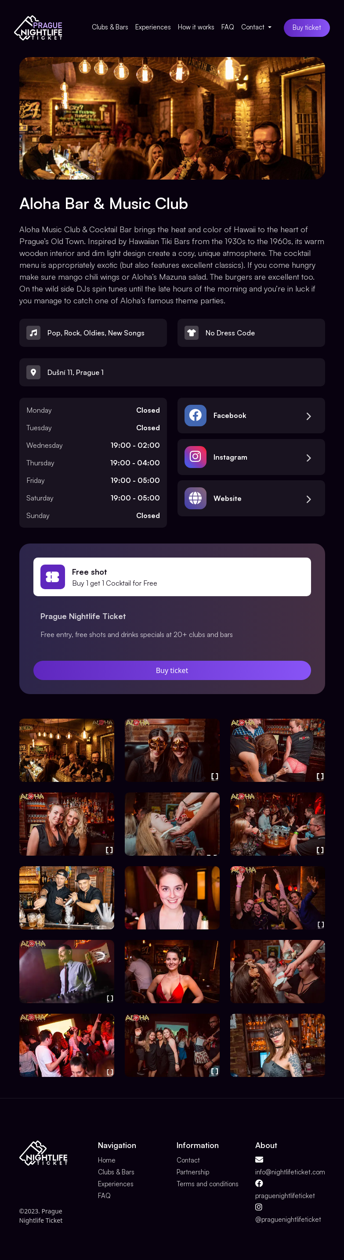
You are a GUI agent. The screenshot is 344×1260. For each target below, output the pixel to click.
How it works (196, 27)
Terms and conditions (208, 1184)
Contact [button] (253, 27)
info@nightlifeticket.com (290, 1172)
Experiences (153, 27)
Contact (188, 1160)
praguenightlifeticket (285, 1196)
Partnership (193, 1172)
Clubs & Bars (110, 27)
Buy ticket (307, 27)
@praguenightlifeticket (288, 1219)
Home (107, 1160)
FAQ (227, 27)
